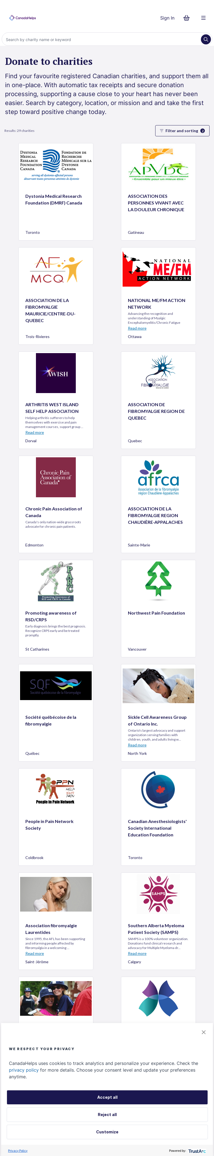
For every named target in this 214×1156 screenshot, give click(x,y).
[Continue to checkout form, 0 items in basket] (188, 18)
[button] (203, 1032)
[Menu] (203, 18)
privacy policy (24, 1070)
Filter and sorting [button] (182, 130)
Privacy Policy (18, 1150)
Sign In (167, 18)
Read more (137, 328)
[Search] (102, 39)
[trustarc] (196, 1150)
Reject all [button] (107, 1114)
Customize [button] (107, 1131)
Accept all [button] (107, 1097)
